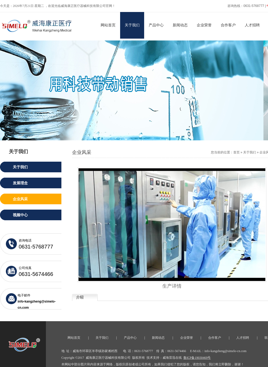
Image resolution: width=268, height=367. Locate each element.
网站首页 (108, 25)
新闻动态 (180, 25)
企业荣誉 (204, 25)
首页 (236, 152)
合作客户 (228, 25)
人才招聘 (252, 25)
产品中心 (156, 25)
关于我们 (132, 25)
